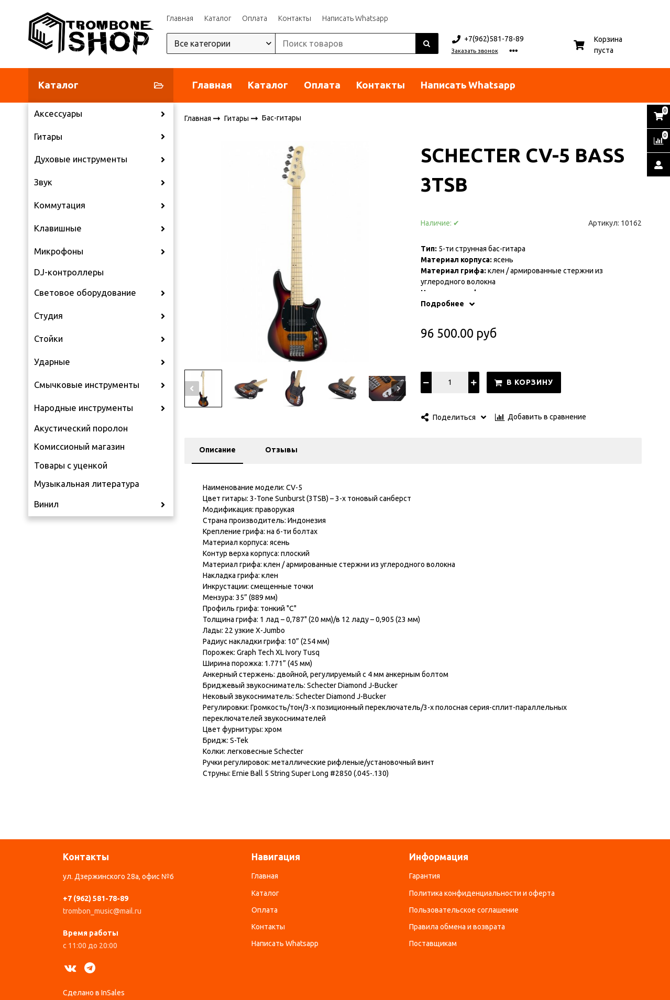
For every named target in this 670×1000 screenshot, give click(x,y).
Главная (180, 18)
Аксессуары (58, 113)
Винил (46, 504)
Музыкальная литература (86, 483)
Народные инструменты (83, 408)
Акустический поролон (81, 428)
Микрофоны (58, 251)
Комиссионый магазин (79, 446)
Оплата (254, 18)
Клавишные (58, 228)
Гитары (48, 136)
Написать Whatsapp (355, 18)
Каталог (217, 18)
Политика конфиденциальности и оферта (482, 893)
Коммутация (59, 205)
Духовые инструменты (80, 159)
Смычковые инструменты (86, 385)
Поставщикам (433, 943)
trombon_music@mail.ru (102, 911)
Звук (43, 182)
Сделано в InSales (94, 992)
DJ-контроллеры (69, 272)
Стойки (48, 338)
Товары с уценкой (70, 465)
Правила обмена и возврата (457, 927)
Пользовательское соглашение (464, 910)
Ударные (52, 361)
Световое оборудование (85, 292)
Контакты (294, 18)
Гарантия (424, 876)
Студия (48, 315)
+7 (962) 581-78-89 (95, 898)
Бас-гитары (281, 118)
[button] (191, 388)
